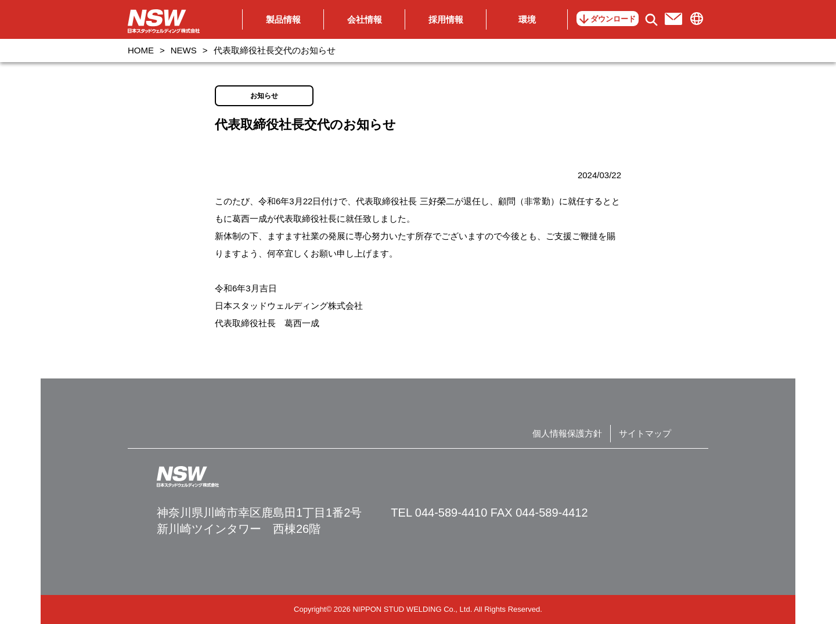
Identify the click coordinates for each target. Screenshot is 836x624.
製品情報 (283, 19)
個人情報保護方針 (567, 433)
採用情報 (445, 19)
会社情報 (364, 19)
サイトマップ (645, 433)
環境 (527, 19)
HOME (141, 50)
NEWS (184, 50)
